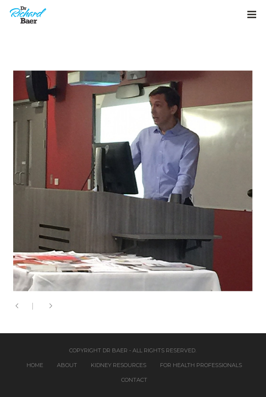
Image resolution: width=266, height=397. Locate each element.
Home (35, 365)
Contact (134, 379)
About (67, 365)
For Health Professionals (201, 365)
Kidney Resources (118, 365)
